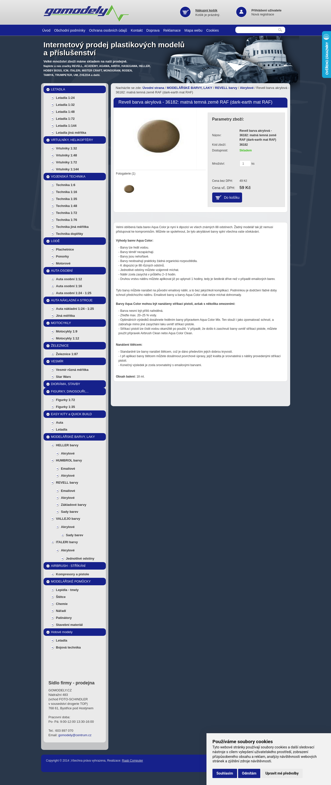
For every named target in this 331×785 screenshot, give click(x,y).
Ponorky (62, 256)
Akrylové (68, 453)
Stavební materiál (69, 625)
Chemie (62, 604)
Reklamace (172, 30)
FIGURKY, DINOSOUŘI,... (70, 391)
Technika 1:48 (66, 206)
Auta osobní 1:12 (69, 279)
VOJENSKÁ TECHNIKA (68, 176)
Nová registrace (263, 14)
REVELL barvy (67, 482)
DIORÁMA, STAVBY (65, 384)
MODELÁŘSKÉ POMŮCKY (71, 581)
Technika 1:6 (65, 185)
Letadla (61, 429)
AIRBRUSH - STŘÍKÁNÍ (68, 566)
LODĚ (55, 241)
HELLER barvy (67, 445)
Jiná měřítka (65, 316)
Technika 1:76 (66, 220)
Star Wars (63, 377)
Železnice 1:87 (67, 354)
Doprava (153, 30)
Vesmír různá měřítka (72, 370)
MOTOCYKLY (61, 323)
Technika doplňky (69, 234)
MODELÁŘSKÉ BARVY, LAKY (73, 437)
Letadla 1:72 (65, 119)
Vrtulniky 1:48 (66, 155)
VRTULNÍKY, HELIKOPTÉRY (72, 140)
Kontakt (136, 30)
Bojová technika (68, 647)
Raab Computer (132, 760)
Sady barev (69, 512)
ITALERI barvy (67, 542)
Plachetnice (65, 249)
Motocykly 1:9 (66, 331)
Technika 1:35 (66, 199)
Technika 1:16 (66, 192)
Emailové (68, 468)
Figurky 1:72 (65, 400)
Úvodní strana (153, 88)
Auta (59, 422)
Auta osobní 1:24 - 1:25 (73, 293)
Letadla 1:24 (65, 98)
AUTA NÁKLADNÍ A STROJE (72, 300)
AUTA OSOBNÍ (62, 270)
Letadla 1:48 (65, 112)
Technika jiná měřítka (72, 227)
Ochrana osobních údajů (108, 30)
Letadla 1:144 (66, 126)
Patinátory (64, 618)
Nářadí (61, 611)
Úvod (46, 30)
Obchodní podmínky (69, 30)
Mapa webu (193, 30)
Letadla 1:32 (65, 105)
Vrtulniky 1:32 (66, 148)
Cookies (212, 30)
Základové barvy (73, 505)
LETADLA (58, 89)
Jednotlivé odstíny (80, 558)
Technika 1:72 (66, 213)
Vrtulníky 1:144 (67, 169)
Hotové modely (62, 632)
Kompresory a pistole (72, 574)
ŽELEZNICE (60, 345)
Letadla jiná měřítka (71, 132)
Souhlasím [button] (224, 773)
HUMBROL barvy (69, 460)
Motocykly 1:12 (67, 338)
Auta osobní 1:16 (69, 286)
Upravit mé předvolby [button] (281, 773)
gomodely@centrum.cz (74, 735)
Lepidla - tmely (67, 590)
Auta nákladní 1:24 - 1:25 (75, 309)
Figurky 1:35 (65, 407)
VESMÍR (57, 361)
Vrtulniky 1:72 (66, 162)
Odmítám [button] (249, 773)
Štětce (61, 597)
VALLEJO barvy (68, 519)
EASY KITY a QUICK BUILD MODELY (71, 415)
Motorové (63, 263)
